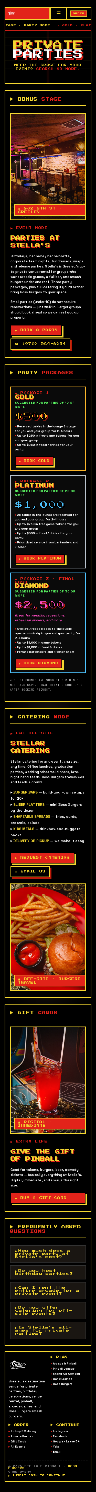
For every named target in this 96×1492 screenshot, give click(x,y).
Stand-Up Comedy (66, 1378)
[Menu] (58, 13)
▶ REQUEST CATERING (43, 860)
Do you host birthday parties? (44, 1276)
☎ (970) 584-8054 (40, 344)
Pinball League (63, 1373)
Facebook (60, 1441)
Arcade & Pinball (65, 1368)
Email (56, 1456)
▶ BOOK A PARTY (37, 330)
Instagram (60, 1436)
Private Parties (22, 1441)
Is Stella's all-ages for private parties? (43, 1334)
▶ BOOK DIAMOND (39, 666)
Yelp (56, 1451)
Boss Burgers (62, 1389)
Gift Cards (18, 1446)
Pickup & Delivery (23, 1436)
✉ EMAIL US (30, 874)
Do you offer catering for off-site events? (43, 1314)
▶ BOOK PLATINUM (40, 560)
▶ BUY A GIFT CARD (41, 1201)
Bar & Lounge (62, 1383)
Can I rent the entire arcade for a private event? (47, 1294)
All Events (18, 1451)
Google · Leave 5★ (66, 1446)
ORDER (78, 14)
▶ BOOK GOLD (35, 462)
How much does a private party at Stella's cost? (42, 1257)
